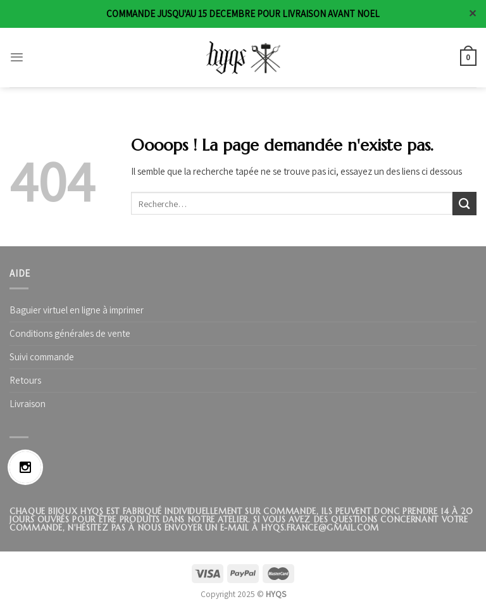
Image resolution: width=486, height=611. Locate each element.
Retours (25, 380)
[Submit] (464, 203)
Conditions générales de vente (69, 333)
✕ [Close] (472, 13)
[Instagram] (28, 467)
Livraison (27, 404)
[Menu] (16, 57)
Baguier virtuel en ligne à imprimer (76, 310)
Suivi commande (41, 357)
